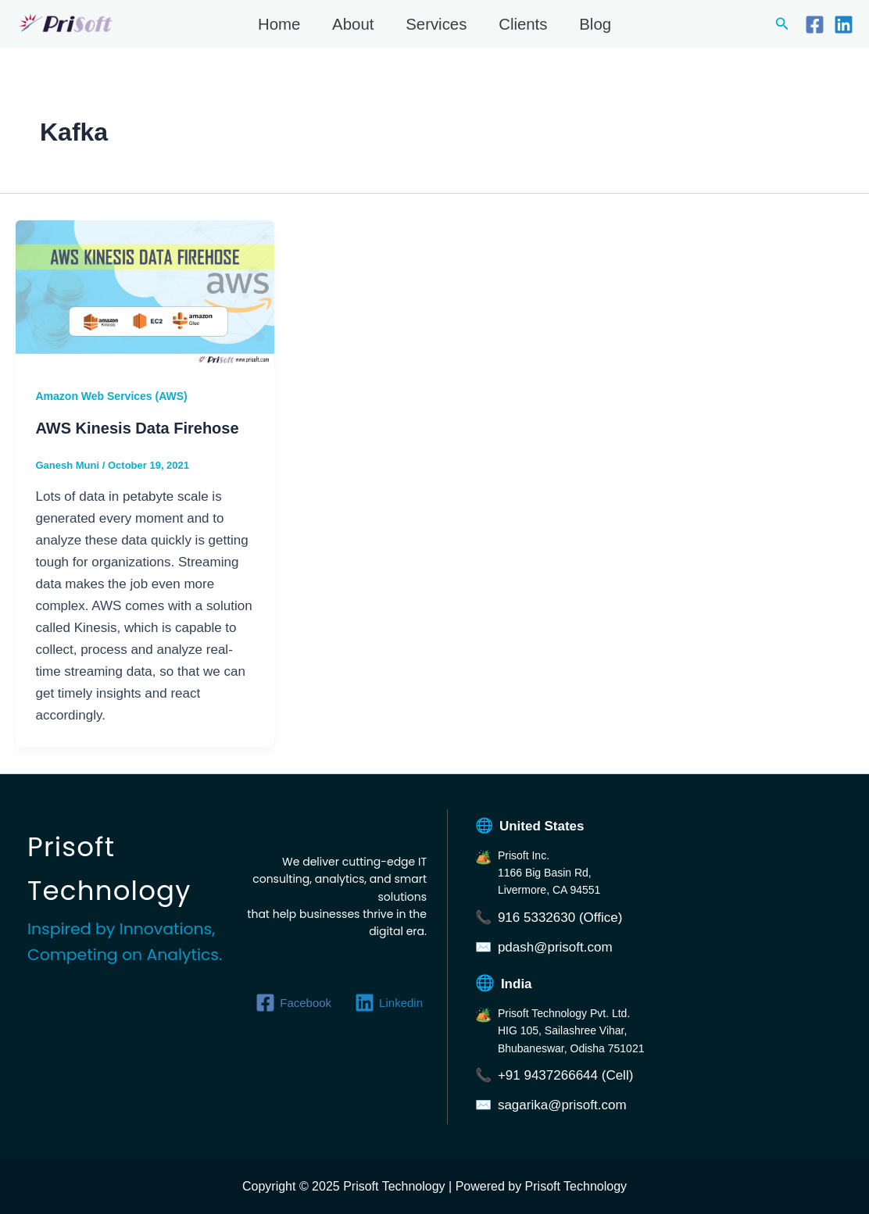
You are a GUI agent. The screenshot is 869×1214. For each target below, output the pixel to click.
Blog (595, 24)
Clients (523, 24)
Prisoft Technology (19, 34)
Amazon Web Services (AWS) (112, 396)
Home (279, 24)
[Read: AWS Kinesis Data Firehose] (145, 291)
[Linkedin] (843, 24)
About (353, 24)
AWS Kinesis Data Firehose (137, 428)
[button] (782, 24)
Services (436, 24)
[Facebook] (814, 24)
